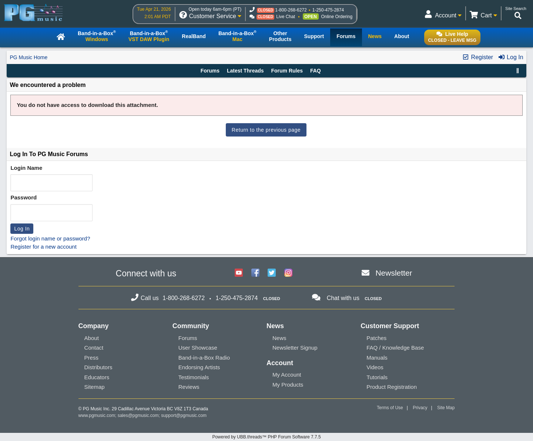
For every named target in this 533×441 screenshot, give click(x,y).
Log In (510, 57)
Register (477, 57)
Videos (374, 367)
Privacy (420, 407)
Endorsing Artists (199, 367)
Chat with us (343, 298)
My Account (286, 374)
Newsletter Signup (295, 347)
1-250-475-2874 (328, 10)
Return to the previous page (266, 130)
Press (91, 357)
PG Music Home (28, 57)
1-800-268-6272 (290, 10)
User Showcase (197, 347)
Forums (210, 71)
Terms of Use (390, 407)
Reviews (189, 387)
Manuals (377, 357)
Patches (376, 338)
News (279, 338)
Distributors (98, 367)
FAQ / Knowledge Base (395, 347)
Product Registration (391, 387)
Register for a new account (43, 246)
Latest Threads (245, 71)
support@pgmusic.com (184, 415)
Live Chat (285, 16)
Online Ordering (336, 16)
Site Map (446, 407)
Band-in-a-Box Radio (204, 357)
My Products (287, 384)
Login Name (26, 168)
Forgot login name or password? (50, 238)
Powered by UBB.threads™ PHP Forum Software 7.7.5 (266, 437)
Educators (97, 377)
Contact (94, 347)
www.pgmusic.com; (97, 415)
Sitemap (94, 387)
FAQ (315, 71)
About (91, 338)
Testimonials (193, 377)
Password (23, 197)
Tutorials (377, 377)
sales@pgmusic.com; (139, 415)
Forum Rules (287, 71)
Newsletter (393, 273)
